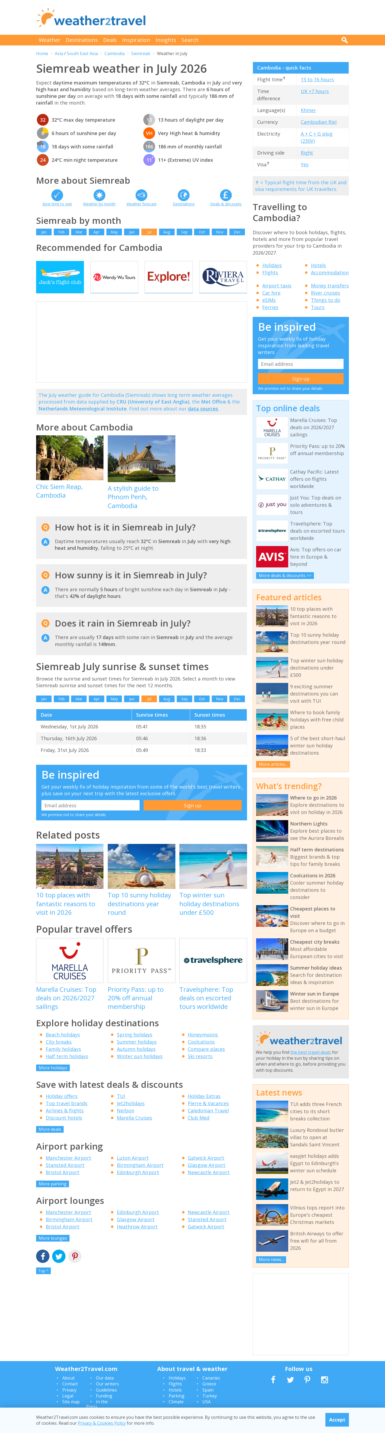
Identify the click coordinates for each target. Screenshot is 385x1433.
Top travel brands (66, 1114)
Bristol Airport (62, 1183)
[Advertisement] (251, 17)
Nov (219, 232)
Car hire (271, 293)
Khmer (308, 110)
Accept (337, 1419)
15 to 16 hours (317, 79)
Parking (176, 1396)
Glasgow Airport (206, 1176)
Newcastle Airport (209, 1183)
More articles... (273, 764)
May (114, 232)
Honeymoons (203, 1045)
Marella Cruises (134, 1128)
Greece (209, 1384)
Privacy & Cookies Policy (102, 1423)
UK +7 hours (315, 91)
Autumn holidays (136, 1059)
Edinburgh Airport (138, 1183)
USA (206, 1402)
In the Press (97, 1404)
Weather (49, 40)
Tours (318, 307)
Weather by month (99, 203)
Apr (96, 232)
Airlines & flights (65, 1121)
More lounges (53, 1249)
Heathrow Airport (137, 1237)
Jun (131, 232)
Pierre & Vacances (208, 1114)
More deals (50, 1140)
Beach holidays (63, 1045)
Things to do (325, 300)
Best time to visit (57, 203)
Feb (61, 232)
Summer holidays (137, 1052)
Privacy (69, 1390)
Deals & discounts (226, 203)
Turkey (209, 1396)
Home (42, 53)
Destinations (82, 40)
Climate (176, 1402)
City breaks (59, 1052)
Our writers (107, 1384)
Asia (59, 53)
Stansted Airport (65, 1176)
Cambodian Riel (319, 122)
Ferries (270, 307)
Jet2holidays (131, 1114)
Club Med (198, 1128)
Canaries (211, 1378)
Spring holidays (134, 1045)
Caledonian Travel (208, 1121)
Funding (104, 1396)
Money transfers (330, 285)
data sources (203, 419)
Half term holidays (67, 1067)
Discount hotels (64, 1128)
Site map (71, 1402)
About (68, 1378)
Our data (105, 1378)
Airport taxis (276, 285)
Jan (44, 232)
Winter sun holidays (140, 1067)
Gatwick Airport (206, 1168)
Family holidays (63, 1059)
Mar (78, 232)
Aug (166, 232)
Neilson (125, 1121)
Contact (70, 1384)
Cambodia (115, 53)
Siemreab (140, 53)
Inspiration (136, 40)
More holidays (53, 1078)
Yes (305, 164)
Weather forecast (141, 203)
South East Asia (82, 53)
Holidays (272, 265)
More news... (271, 1259)
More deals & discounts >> (285, 575)
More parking (53, 1194)
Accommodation (330, 272)
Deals (110, 40)
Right (307, 152)
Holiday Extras (204, 1107)
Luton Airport (133, 1168)
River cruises (325, 293)
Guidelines (106, 1390)
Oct (202, 232)
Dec (237, 232)
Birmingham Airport (140, 1176)
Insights (166, 40)
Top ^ (43, 1281)
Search (190, 40)
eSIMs (269, 300)
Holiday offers (62, 1107)
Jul (149, 232)
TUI (121, 1107)
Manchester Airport (68, 1168)
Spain (208, 1390)
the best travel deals (310, 1052)
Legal (67, 1396)
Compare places (206, 1059)
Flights (270, 272)
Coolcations (201, 1052)
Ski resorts (200, 1067)
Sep (184, 232)
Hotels (318, 265)
